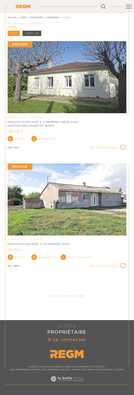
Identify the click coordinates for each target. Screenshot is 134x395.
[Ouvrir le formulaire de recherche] (103, 6)
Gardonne (52, 17)
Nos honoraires (19, 369)
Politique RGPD (104, 369)
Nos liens (87, 369)
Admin (75, 369)
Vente (23, 17)
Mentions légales (59, 369)
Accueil (12, 17)
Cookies (119, 369)
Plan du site (38, 369)
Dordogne (36, 17)
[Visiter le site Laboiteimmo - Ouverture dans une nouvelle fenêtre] (67, 383)
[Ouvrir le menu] (128, 6)
